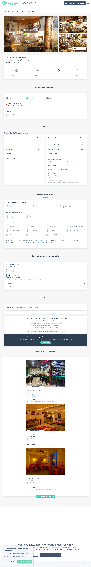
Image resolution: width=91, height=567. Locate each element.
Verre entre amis (74, 230)
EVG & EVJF (33, 226)
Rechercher (46, 342)
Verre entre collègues (44, 8)
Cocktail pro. (53, 230)
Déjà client (33, 554)
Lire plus (8, 246)
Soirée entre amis (31, 8)
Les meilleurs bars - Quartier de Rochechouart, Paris (45, 323)
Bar (7, 266)
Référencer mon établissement (74, 3)
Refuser (12, 561)
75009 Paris (9, 270)
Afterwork (12, 226)
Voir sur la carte (10, 271)
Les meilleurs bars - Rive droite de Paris (45, 327)
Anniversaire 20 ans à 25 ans (77, 226)
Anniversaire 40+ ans (35, 230)
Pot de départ (13, 234)
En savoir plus (6, 558)
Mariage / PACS (54, 234)
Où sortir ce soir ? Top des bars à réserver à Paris (45, 329)
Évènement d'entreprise (58, 8)
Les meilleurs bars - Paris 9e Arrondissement (45, 325)
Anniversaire (53, 226)
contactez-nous (60, 331)
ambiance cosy (39, 242)
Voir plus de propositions (45, 496)
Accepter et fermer (25, 561)
